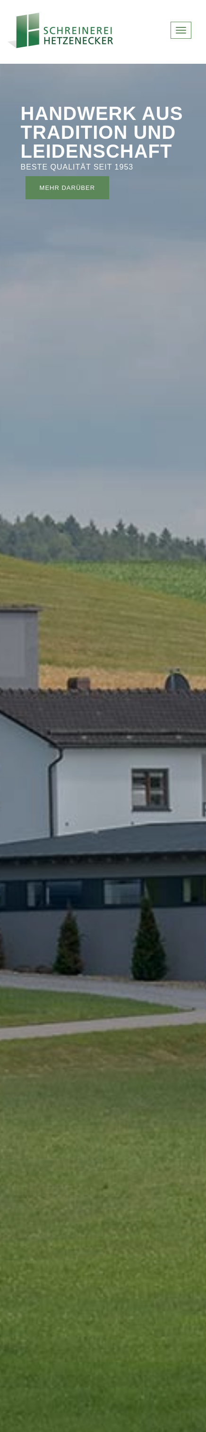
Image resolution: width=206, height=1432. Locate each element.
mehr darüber (67, 187)
